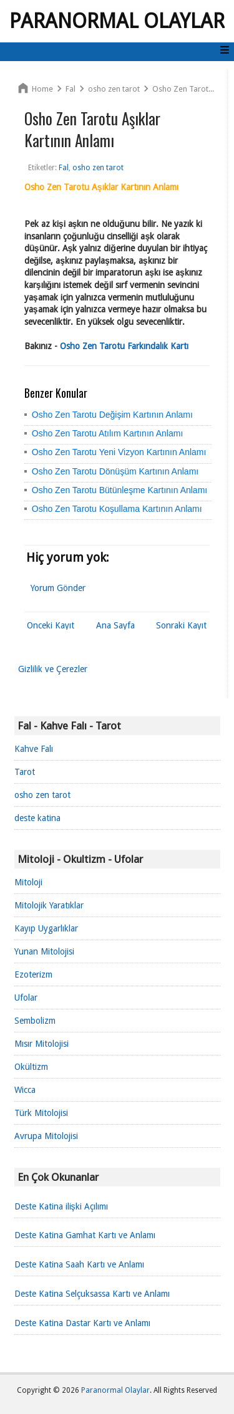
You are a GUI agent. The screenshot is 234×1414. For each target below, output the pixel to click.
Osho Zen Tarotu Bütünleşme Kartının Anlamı (119, 490)
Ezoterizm (33, 974)
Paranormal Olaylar (117, 21)
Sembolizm (35, 1021)
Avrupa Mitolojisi (46, 1136)
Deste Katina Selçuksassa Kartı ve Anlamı (92, 1294)
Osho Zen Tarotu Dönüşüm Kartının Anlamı (115, 471)
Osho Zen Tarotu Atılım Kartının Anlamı (107, 433)
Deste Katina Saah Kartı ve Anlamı (79, 1264)
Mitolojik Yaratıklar (49, 905)
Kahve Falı (33, 749)
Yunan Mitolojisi (44, 951)
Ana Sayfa (115, 625)
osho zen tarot (42, 795)
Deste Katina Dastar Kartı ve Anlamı (82, 1323)
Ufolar (25, 998)
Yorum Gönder (58, 588)
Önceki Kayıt (50, 625)
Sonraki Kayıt (181, 625)
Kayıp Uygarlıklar (46, 928)
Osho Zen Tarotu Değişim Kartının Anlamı (112, 415)
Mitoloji (28, 882)
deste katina (37, 818)
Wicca (25, 1090)
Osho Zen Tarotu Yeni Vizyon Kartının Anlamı (119, 452)
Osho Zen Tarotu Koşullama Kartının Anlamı (117, 509)
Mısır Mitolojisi (41, 1044)
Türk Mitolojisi (41, 1113)
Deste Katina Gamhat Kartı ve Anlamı (84, 1235)
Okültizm (31, 1067)
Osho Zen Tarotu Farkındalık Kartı (124, 346)
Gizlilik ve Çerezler (52, 669)
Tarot (24, 772)
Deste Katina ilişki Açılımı (61, 1206)
